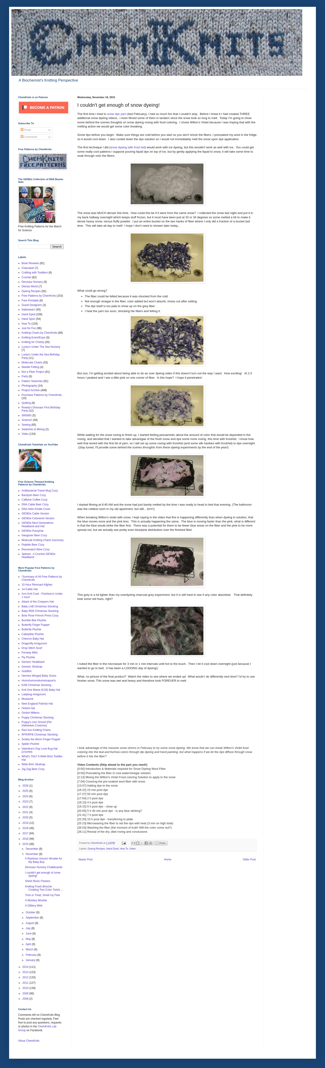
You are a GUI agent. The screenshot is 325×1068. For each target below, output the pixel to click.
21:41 (82, 815)
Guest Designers (32, 305)
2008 (25, 998)
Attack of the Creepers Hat (38, 601)
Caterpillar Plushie (33, 634)
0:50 (81, 773)
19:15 (82, 806)
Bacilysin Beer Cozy (34, 495)
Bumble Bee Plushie (34, 620)
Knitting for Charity (33, 342)
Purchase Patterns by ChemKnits (42, 395)
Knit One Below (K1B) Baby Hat (41, 689)
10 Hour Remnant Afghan (37, 584)
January (31, 960)
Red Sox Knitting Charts (36, 730)
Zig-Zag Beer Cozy (33, 769)
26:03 (82, 827)
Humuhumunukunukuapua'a (39, 680)
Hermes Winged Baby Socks (39, 675)
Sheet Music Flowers (37, 881)
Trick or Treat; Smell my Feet (42, 895)
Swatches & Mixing (33, 429)
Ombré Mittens (31, 712)
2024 (25, 796)
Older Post (249, 859)
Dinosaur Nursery (32, 281)
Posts (26, 130)
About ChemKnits (28, 1040)
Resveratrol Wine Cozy (36, 549)
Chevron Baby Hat (33, 638)
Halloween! (28, 309)
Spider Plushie (30, 743)
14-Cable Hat (30, 589)
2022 (25, 807)
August (30, 923)
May (29, 939)
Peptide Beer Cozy (33, 544)
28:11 (82, 831)
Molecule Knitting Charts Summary (43, 540)
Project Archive (31, 390)
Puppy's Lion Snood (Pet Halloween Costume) (37, 723)
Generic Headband (33, 661)
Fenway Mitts (30, 652)
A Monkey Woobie (36, 900)
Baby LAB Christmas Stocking (40, 606)
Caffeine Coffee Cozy (35, 499)
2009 (25, 993)
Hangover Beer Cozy (34, 535)
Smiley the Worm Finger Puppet (41, 739)
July (28, 928)
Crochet (26, 277)
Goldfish (27, 671)
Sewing (26, 424)
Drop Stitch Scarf (32, 648)
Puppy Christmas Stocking (38, 717)
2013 (25, 972)
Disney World (30, 286)
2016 (25, 838)
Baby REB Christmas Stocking (40, 611)
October (31, 912)
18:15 (82, 802)
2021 (25, 812)
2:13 (81, 777)
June (29, 933)
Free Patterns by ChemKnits (39, 295)
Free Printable (30, 300)
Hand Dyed (112, 848)
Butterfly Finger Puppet (36, 624)
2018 (25, 828)
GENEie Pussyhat (32, 530)
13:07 (82, 785)
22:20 (82, 819)
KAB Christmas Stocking (36, 685)
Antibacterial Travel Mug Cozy (40, 490)
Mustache (27, 698)
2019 (25, 823)
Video (132, 848)
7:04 (81, 781)
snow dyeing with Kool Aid (127, 147)
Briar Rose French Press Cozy (40, 615)
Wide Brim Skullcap (33, 764)
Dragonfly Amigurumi (34, 643)
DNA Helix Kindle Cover (36, 509)
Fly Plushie (28, 657)
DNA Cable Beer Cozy (35, 504)
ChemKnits (97, 843)
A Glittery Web (33, 905)
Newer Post (85, 859)
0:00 (81, 768)
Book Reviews (30, 263)
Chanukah (28, 268)
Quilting (26, 403)
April (29, 944)
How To (124, 848)
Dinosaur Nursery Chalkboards (43, 867)
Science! (27, 420)
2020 (25, 817)
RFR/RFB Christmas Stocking (40, 734)
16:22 (82, 790)
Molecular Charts (32, 362)
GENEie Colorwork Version (38, 518)
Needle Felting (30, 367)
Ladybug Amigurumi (34, 694)
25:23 (82, 823)
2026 (25, 785)
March (30, 949)
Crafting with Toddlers (35, 272)
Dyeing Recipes (96, 848)
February (31, 954)
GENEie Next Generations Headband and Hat (37, 524)
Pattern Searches (32, 381)
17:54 (82, 798)
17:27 (82, 794)
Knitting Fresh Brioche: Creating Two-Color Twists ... (44, 888)
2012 (25, 977)
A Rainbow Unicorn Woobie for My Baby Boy (43, 860)
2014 (25, 967)
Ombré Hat (28, 708)
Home (167, 859)
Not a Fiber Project (33, 371)
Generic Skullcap (32, 666)
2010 (25, 988)
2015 (25, 844)
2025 (25, 790)
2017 (25, 833)
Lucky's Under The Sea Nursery (41, 346)
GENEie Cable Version (35, 513)
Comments (29, 137)
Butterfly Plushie (31, 629)
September (33, 917)
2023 (25, 801)
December (32, 848)
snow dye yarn (116, 114)
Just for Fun (29, 328)
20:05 (82, 810)
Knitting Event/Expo (33, 337)
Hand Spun (28, 318)
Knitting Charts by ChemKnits (39, 332)
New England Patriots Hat (37, 703)
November (32, 854)
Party (25, 376)
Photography (29, 385)
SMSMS (27, 415)
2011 (25, 982)
